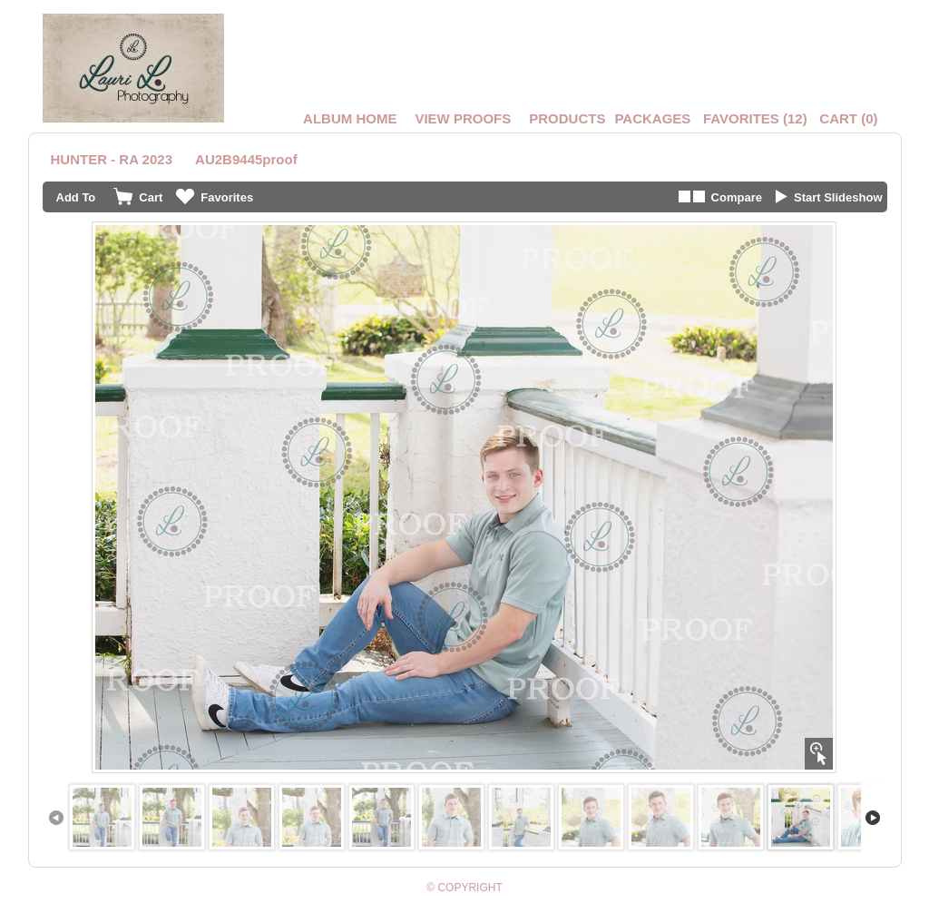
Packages (652, 118)
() (755, 118)
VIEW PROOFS (463, 118)
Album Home (349, 118)
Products (567, 118)
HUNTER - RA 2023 (111, 159)
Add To (76, 197)
